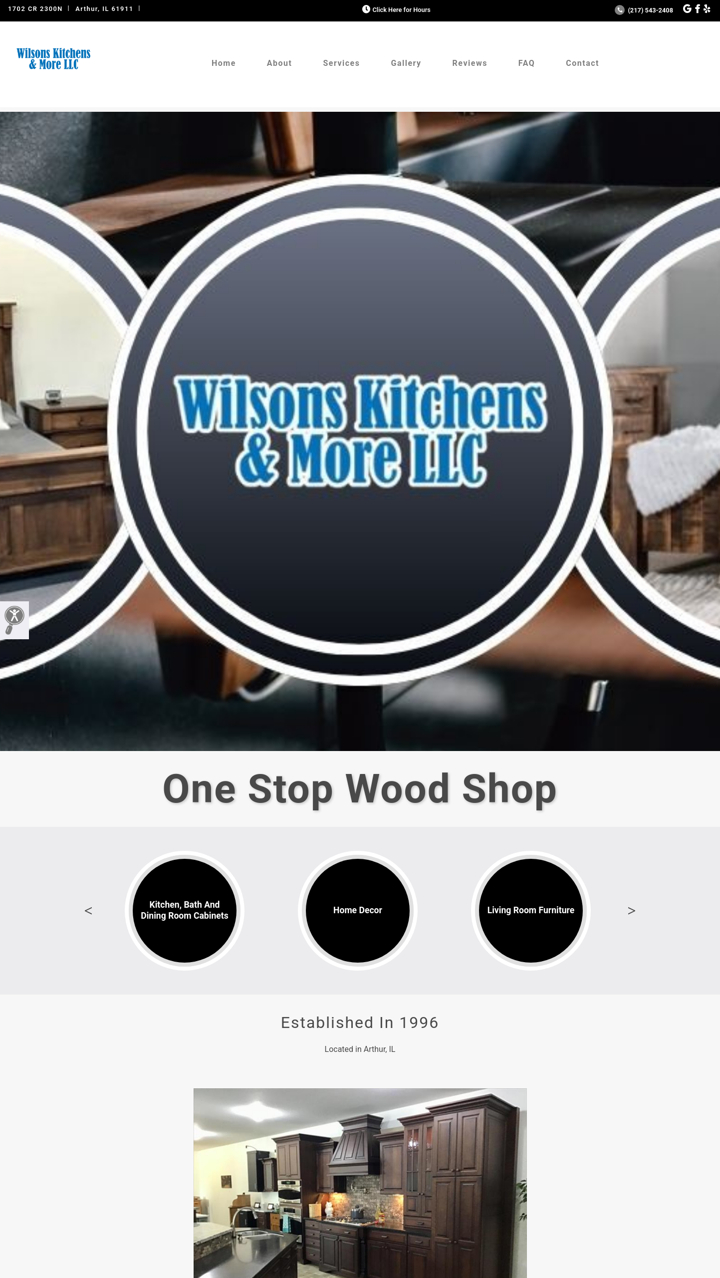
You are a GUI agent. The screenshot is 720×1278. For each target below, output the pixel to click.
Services (341, 63)
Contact (582, 63)
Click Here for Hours (395, 9)
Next (631, 911)
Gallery (406, 63)
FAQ (526, 63)
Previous (88, 911)
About (279, 63)
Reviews (470, 63)
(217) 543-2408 (644, 10)
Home (224, 63)
